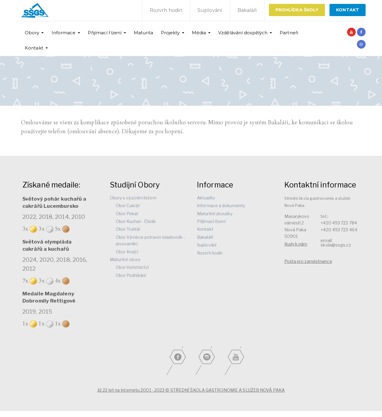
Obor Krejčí (127, 251)
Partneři (289, 32)
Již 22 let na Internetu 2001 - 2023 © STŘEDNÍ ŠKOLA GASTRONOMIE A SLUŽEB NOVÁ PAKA (191, 390)
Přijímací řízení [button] (104, 32)
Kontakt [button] (34, 48)
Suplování (210, 10)
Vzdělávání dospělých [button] (242, 32)
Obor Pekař (127, 213)
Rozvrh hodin (166, 10)
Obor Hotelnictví (132, 267)
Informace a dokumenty (221, 205)
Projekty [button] (170, 32)
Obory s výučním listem (133, 197)
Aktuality (206, 197)
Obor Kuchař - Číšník (136, 221)
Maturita (143, 32)
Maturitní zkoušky (214, 213)
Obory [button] (32, 32)
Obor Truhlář (128, 229)
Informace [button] (64, 32)
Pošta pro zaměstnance (308, 261)
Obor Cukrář (128, 205)
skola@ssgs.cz (336, 244)
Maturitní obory (125, 259)
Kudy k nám (295, 244)
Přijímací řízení (211, 221)
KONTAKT (347, 10)
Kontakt (205, 229)
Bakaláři (247, 10)
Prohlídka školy (297, 10)
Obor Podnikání (131, 275)
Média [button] (199, 32)
